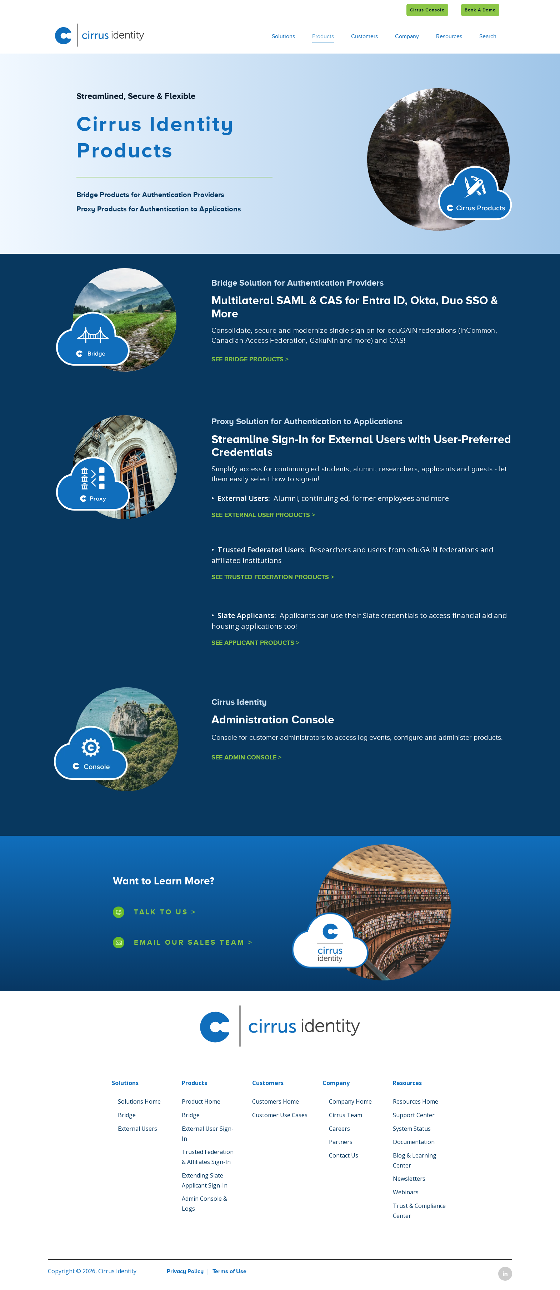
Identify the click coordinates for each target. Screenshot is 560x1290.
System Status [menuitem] (412, 1129)
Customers (364, 36)
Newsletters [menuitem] (409, 1179)
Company (407, 36)
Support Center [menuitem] (414, 1115)
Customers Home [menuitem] (275, 1101)
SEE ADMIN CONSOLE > (246, 757)
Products (323, 36)
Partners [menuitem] (340, 1142)
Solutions (283, 36)
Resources (449, 36)
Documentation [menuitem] (414, 1142)
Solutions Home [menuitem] (139, 1101)
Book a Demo (480, 9)
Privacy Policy (185, 1271)
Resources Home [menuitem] (415, 1101)
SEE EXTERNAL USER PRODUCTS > (263, 515)
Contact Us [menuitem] (343, 1155)
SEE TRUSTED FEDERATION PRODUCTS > (272, 577)
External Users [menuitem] (137, 1129)
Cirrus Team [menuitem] (345, 1115)
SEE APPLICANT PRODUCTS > (255, 643)
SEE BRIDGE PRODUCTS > (250, 359)
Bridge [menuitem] (127, 1115)
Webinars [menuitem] (406, 1192)
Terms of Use (229, 1271)
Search (487, 36)
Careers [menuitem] (339, 1129)
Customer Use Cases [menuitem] (280, 1115)
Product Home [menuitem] (201, 1101)
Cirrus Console (427, 9)
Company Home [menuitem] (350, 1101)
